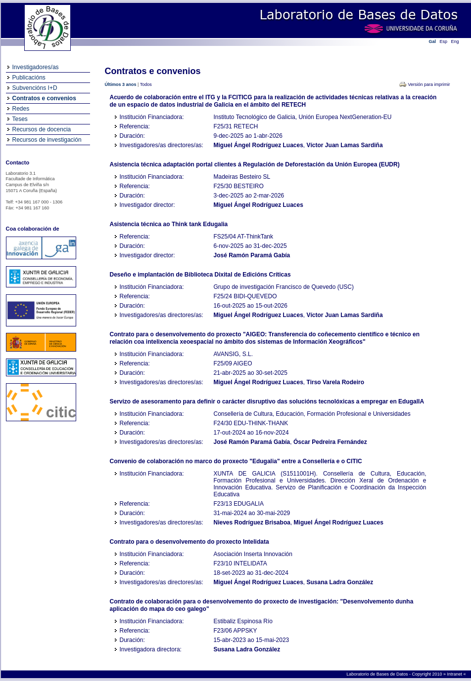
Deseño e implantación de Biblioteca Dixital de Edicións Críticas (200, 274)
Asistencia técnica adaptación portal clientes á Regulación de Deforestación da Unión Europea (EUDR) (255, 164)
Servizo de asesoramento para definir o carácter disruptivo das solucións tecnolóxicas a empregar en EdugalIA (267, 401)
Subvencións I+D (34, 87)
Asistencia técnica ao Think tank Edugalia (169, 224)
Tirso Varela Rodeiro (336, 382)
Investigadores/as (35, 67)
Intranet (455, 674)
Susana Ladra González (340, 582)
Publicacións (29, 77)
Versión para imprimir (429, 84)
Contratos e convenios (44, 98)
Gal (432, 41)
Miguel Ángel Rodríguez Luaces (258, 145)
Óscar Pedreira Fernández (330, 442)
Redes (21, 108)
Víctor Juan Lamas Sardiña (345, 145)
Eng (455, 41)
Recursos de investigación (47, 139)
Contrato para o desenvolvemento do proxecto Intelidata (189, 541)
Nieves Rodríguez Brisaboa (252, 522)
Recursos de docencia (41, 129)
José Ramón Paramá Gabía (252, 255)
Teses (20, 119)
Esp (444, 41)
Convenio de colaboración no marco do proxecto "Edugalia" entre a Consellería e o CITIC (236, 461)
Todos (146, 84)
